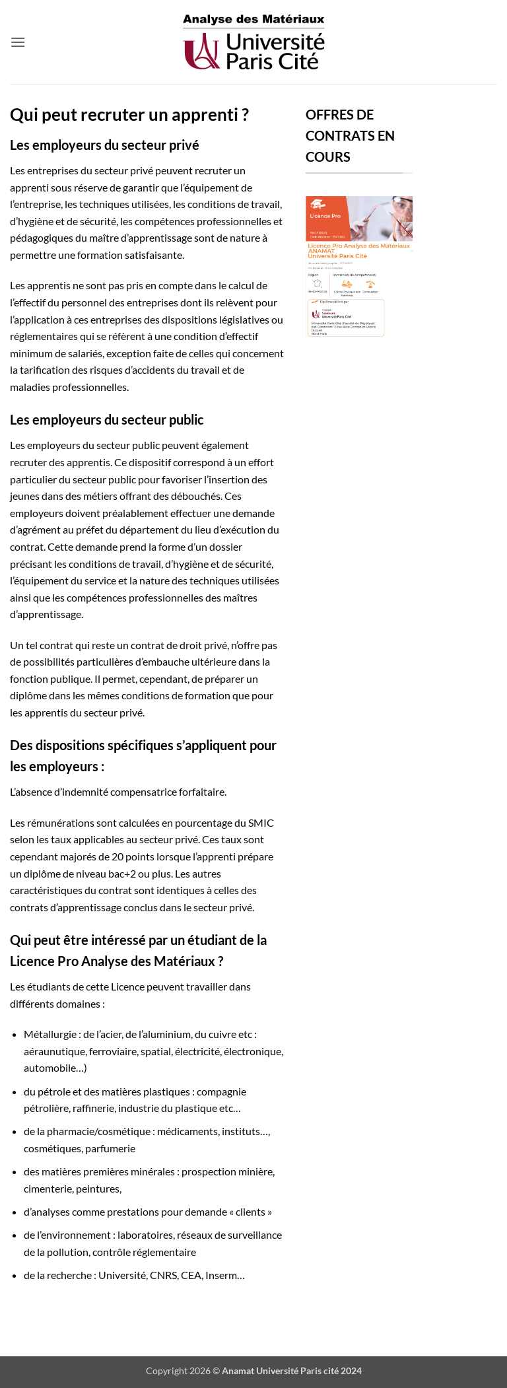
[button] (18, 42)
